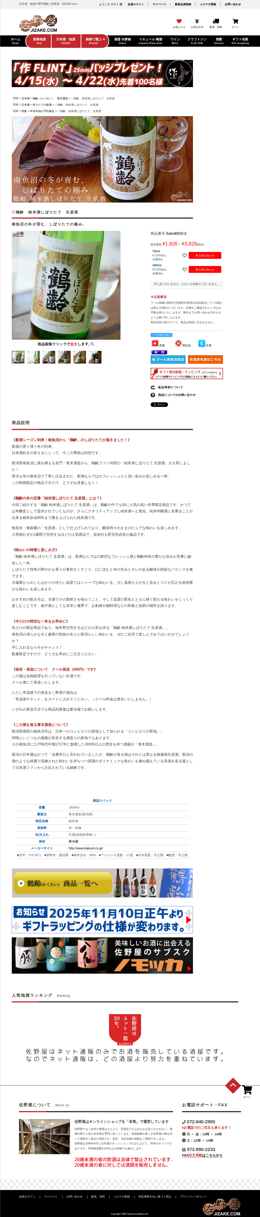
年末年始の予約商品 (42, 111)
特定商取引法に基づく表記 (155, 1196)
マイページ (159, 4)
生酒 (204, 345)
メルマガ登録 (208, 4)
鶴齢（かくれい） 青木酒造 (50, 98)
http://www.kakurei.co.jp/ (86, 848)
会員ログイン (136, 4)
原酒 (158, 345)
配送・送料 (98, 1196)
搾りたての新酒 (42, 104)
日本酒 (26, 98)
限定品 (182, 345)
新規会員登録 (183, 4)
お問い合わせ (233, 4)
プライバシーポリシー (193, 1196)
